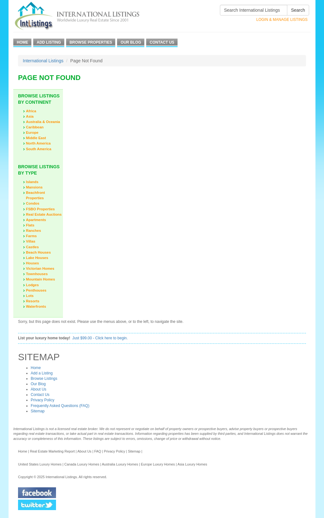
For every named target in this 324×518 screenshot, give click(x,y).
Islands (32, 182)
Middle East (36, 138)
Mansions (34, 187)
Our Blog (131, 42)
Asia (30, 116)
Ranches (33, 230)
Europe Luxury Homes (158, 464)
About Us (38, 389)
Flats (30, 225)
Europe (32, 132)
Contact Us (162, 42)
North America (38, 143)
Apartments (36, 220)
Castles (32, 247)
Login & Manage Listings (282, 19)
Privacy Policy (42, 400)
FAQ (97, 451)
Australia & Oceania (43, 122)
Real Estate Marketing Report (52, 451)
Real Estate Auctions (44, 214)
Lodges (32, 285)
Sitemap (38, 411)
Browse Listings (44, 378)
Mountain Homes (40, 279)
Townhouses (37, 274)
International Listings (43, 60)
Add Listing (49, 42)
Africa (31, 111)
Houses (32, 263)
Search (298, 10)
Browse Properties (91, 42)
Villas (30, 241)
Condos (32, 203)
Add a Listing (42, 373)
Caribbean (35, 127)
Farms (31, 236)
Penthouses (36, 290)
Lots (30, 296)
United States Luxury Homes (39, 464)
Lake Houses (37, 258)
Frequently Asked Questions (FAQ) (60, 406)
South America (38, 149)
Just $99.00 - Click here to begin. (100, 338)
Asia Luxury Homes (192, 464)
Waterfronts (36, 306)
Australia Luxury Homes (120, 464)
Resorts (32, 301)
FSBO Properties (40, 209)
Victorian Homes (40, 268)
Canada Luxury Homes (81, 464)
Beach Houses (38, 252)
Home (22, 42)
